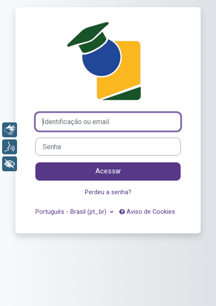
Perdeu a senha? (108, 192)
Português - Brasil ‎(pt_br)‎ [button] (71, 211)
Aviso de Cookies (147, 211)
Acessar (108, 171)
